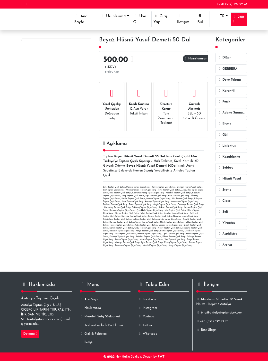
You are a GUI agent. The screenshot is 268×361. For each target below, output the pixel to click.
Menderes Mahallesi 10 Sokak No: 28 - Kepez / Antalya (219, 302)
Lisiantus (226, 145)
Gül (222, 134)
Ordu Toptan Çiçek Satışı (145, 228)
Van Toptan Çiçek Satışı (174, 240)
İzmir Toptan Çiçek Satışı (169, 190)
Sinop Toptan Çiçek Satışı (132, 196)
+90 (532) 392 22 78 (232, 4)
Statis (224, 189)
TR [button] (218, 16)
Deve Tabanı (229, 79)
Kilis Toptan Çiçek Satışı (182, 199)
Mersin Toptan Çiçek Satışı (151, 240)
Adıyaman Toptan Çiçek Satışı (128, 246)
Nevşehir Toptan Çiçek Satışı (185, 216)
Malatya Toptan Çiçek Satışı (127, 243)
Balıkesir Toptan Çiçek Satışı (122, 231)
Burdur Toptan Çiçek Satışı (133, 199)
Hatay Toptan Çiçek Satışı (169, 228)
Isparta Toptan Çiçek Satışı (149, 234)
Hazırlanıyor (196, 58)
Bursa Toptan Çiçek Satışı (140, 205)
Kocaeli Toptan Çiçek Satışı (170, 225)
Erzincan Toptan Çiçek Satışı (189, 187)
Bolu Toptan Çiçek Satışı (120, 193)
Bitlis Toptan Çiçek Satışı (114, 187)
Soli (222, 211)
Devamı (30, 334)
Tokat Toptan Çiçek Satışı (151, 213)
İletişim (183, 19)
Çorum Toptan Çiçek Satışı (146, 222)
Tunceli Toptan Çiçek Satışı (121, 225)
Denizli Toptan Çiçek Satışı (121, 228)
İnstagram (147, 308)
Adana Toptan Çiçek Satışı (126, 240)
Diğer (224, 57)
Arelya (224, 245)
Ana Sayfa (86, 19)
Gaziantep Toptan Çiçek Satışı (117, 208)
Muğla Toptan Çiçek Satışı (164, 205)
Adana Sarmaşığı (232, 112)
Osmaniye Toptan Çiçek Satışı (191, 205)
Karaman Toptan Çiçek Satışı (122, 210)
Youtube (146, 316)
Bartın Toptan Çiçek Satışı (171, 231)
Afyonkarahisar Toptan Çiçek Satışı (141, 190)
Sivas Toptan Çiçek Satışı (132, 202)
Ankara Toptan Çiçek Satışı (170, 208)
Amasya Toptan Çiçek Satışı (157, 202)
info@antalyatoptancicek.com (219, 312)
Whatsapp (147, 333)
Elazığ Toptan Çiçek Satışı (175, 243)
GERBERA (227, 68)
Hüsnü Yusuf (229, 178)
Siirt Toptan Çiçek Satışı (113, 190)
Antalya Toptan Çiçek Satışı (176, 213)
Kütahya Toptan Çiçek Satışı (122, 237)
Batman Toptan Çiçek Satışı (122, 222)
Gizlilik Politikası (93, 333)
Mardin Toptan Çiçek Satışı (158, 199)
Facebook (147, 299)
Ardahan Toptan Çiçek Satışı (148, 237)
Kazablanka (228, 156)
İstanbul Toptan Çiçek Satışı (155, 246)
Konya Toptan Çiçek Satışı (147, 231)
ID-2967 (82, 49)
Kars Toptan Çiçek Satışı (179, 196)
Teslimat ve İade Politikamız (101, 325)
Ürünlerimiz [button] (113, 16)
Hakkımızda (90, 308)
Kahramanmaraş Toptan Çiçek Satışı (148, 193)
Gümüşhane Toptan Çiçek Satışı (117, 219)
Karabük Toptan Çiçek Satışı (178, 193)
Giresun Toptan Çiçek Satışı (127, 213)
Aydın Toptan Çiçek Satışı (146, 225)
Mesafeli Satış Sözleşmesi (100, 316)
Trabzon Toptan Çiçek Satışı (144, 219)
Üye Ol (139, 19)
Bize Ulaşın (206, 330)
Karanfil (225, 90)
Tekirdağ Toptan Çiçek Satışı (144, 208)
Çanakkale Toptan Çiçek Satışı (150, 210)
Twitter (145, 325)
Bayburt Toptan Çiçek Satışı (115, 205)
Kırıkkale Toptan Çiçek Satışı (134, 216)
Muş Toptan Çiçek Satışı (175, 210)
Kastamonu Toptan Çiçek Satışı (184, 202)
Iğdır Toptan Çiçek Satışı (152, 243)
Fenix (223, 101)
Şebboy (225, 167)
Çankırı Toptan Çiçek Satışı (160, 216)
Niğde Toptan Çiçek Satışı (171, 222)
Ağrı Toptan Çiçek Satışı (155, 196)
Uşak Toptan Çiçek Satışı (173, 234)
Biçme (224, 123)
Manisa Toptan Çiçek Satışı (138, 187)
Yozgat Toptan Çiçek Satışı (180, 246)
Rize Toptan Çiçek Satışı (125, 234)
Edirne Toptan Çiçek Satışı (174, 237)
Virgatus (226, 222)
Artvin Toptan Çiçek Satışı (169, 219)
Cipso (224, 200)
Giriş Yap (161, 19)
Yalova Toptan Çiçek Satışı (163, 187)
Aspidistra (227, 233)
